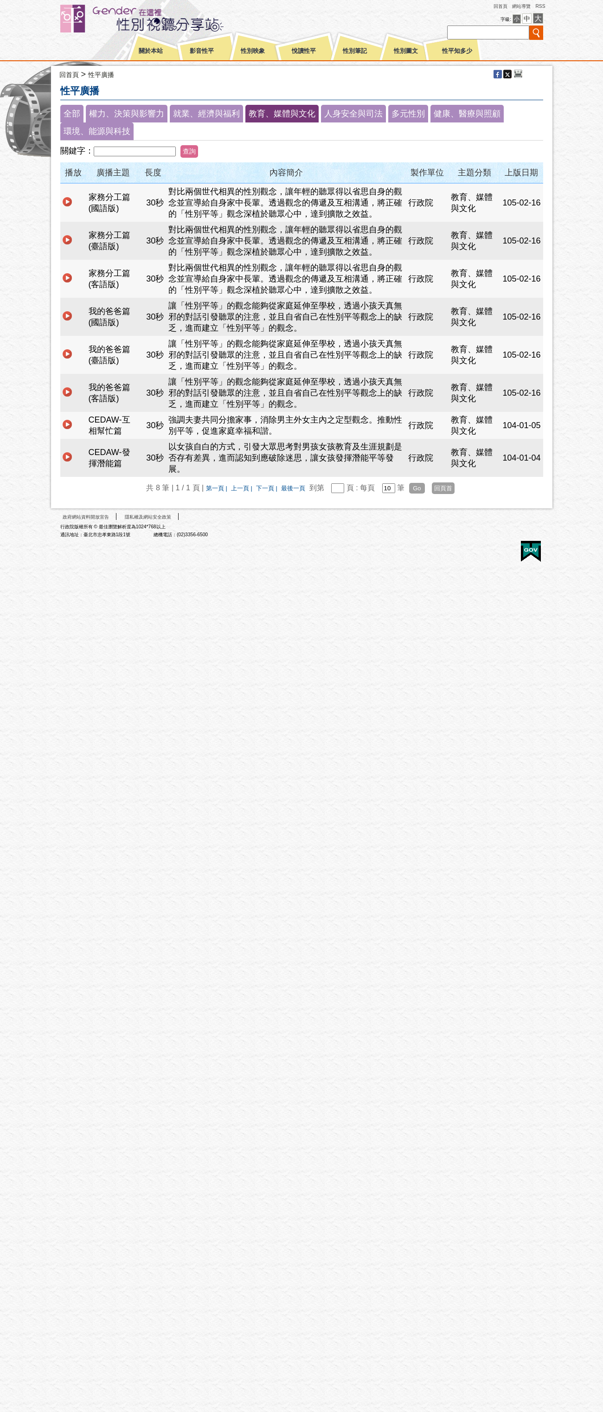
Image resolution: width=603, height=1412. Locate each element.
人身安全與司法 (353, 113)
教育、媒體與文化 (282, 113)
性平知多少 (457, 51)
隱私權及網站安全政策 (148, 517)
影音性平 (202, 51)
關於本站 (151, 51)
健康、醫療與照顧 (467, 113)
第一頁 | (217, 488)
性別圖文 (406, 51)
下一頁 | (267, 488)
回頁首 (443, 488)
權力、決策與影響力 (126, 113)
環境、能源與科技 (97, 131)
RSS (540, 6)
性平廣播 (101, 74)
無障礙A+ (495, 548)
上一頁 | (242, 488)
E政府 (531, 551)
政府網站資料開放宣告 (86, 517)
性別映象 (253, 51)
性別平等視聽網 (158, 18)
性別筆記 (355, 51)
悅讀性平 (304, 51)
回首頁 (500, 6)
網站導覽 (521, 6)
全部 (72, 113)
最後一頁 (293, 488)
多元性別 (408, 113)
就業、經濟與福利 (206, 113)
